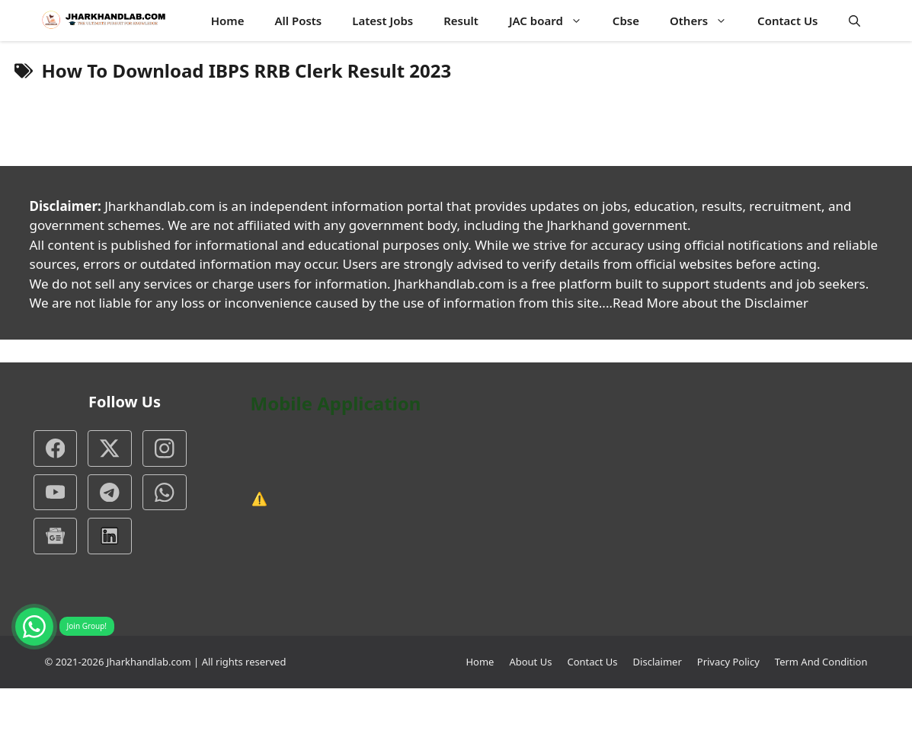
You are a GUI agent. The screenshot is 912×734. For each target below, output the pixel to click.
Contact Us (787, 20)
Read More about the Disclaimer (710, 302)
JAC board (553, 20)
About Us (530, 662)
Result (460, 20)
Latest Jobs (382, 20)
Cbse (626, 20)
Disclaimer (657, 662)
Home (228, 20)
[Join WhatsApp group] (34, 627)
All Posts (298, 20)
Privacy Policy (728, 662)
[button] (854, 20)
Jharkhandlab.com (149, 662)
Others (706, 20)
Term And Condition (821, 662)
